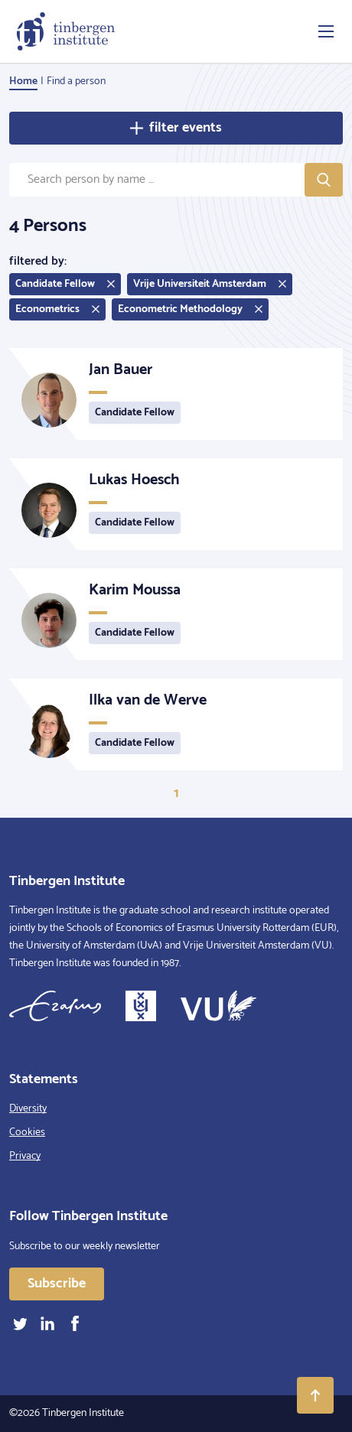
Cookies (27, 1132)
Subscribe (57, 1283)
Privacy (25, 1156)
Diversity (28, 1109)
